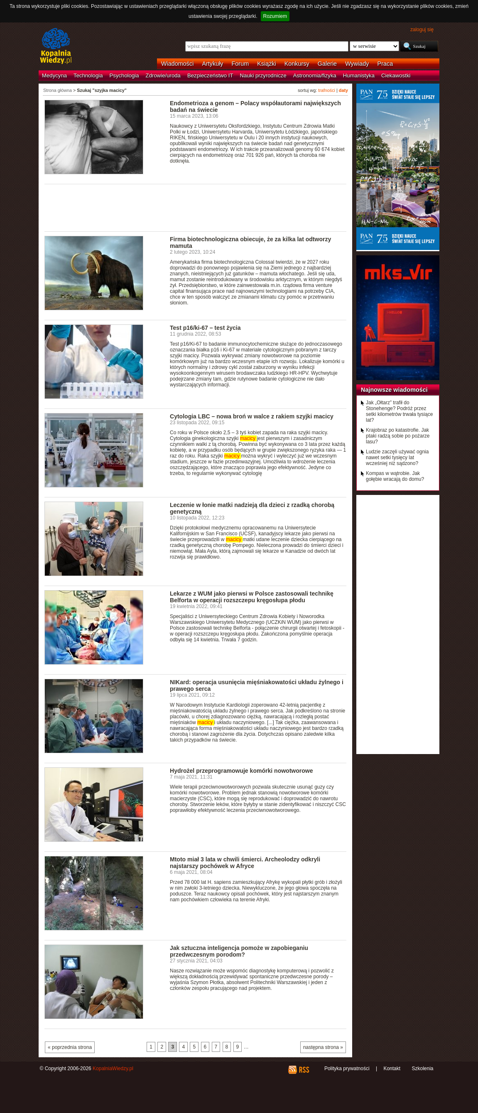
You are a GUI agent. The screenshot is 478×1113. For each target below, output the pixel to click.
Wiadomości (177, 63)
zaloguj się (422, 29)
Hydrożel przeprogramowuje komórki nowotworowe (241, 770)
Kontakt (391, 1068)
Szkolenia (422, 1068)
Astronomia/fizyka (314, 75)
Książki (266, 63)
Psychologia (124, 75)
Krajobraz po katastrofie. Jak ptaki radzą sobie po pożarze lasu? (397, 436)
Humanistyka (359, 75)
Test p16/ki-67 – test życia (205, 327)
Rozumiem (275, 16)
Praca (385, 63)
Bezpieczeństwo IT (210, 75)
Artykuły (212, 63)
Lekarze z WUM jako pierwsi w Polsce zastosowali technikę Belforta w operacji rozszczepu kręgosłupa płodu (251, 596)
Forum (240, 63)
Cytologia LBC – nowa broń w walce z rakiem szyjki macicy (251, 416)
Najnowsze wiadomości (394, 389)
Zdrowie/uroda (163, 75)
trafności (326, 90)
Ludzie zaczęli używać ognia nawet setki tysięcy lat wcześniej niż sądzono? (397, 457)
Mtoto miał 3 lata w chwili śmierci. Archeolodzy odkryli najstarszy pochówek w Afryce (245, 862)
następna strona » (323, 1047)
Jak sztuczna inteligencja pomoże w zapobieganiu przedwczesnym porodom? (239, 951)
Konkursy (296, 63)
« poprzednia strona (70, 1047)
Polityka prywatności (347, 1068)
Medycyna (54, 75)
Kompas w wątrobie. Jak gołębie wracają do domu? (395, 476)
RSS (303, 1070)
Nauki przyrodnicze (263, 75)
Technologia (88, 75)
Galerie (327, 63)
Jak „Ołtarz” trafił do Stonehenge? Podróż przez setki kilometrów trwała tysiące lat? (399, 411)
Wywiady (357, 63)
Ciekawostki (395, 75)
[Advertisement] (195, 207)
